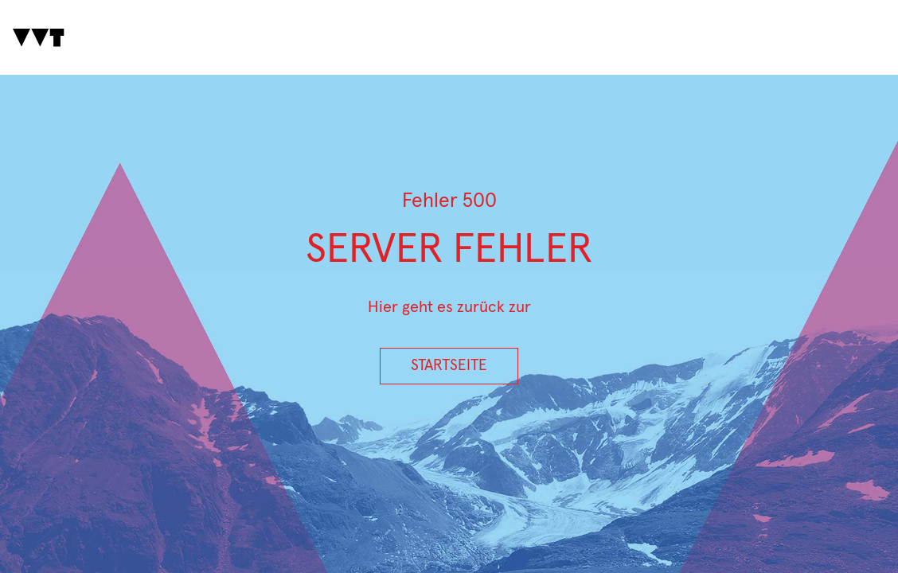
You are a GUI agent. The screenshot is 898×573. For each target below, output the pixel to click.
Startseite (449, 365)
